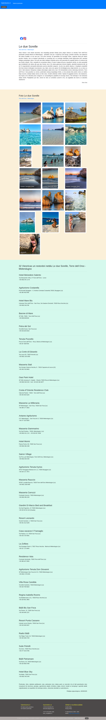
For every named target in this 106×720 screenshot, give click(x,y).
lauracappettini (47, 230)
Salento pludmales (18, 3)
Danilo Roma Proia (47, 164)
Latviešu (4, 7)
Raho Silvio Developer (74, 713)
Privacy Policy (68, 708)
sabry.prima (69, 230)
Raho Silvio (69, 208)
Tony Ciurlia (23, 164)
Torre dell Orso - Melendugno (26, 49)
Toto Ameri (23, 230)
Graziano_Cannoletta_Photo (73, 164)
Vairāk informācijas (79, 718)
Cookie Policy (68, 707)
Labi (87, 718)
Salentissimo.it (6, 3)
